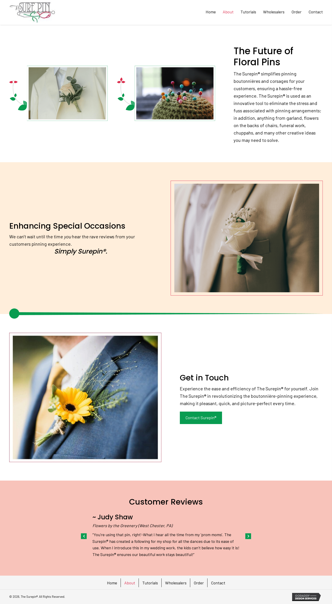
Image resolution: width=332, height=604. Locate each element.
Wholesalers (176, 582)
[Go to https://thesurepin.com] (32, 12)
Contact (218, 582)
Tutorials (150, 582)
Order (199, 582)
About (129, 582)
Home (112, 582)
